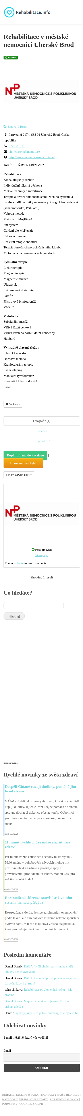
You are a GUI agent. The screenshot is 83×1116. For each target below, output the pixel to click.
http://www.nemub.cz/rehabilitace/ (31, 157)
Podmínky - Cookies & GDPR (22, 1103)
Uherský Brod (15, 126)
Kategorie (10, 1099)
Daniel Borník (13, 1001)
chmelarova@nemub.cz (24, 151)
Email (7, 1050)
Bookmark (13, 404)
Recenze (42, 431)
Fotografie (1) (41, 421)
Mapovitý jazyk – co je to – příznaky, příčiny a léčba (45, 1013)
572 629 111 (17, 146)
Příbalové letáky (34, 1099)
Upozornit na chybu (23, 463)
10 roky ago (41, 555)
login (20, 563)
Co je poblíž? (41, 441)
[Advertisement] (37, 692)
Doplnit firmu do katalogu (25, 455)
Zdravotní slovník (64, 1099)
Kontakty (48, 1094)
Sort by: (19, 474)
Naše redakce (68, 1094)
